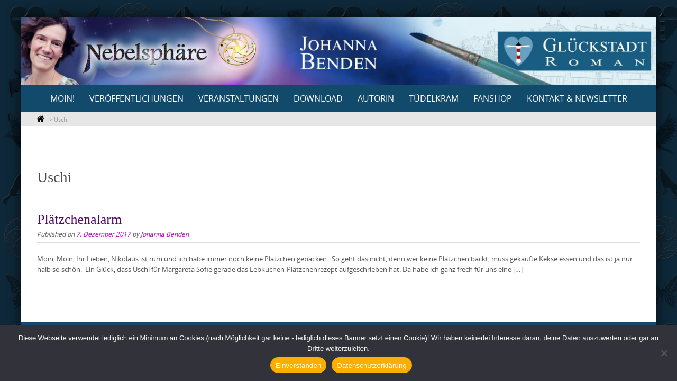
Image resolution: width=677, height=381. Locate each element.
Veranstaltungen (238, 98)
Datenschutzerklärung (371, 365)
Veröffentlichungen (136, 98)
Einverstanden (298, 365)
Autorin (376, 98)
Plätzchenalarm (79, 219)
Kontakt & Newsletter (577, 98)
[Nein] (663, 353)
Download (318, 98)
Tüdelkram (434, 98)
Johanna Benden (165, 234)
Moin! (62, 98)
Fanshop (492, 98)
